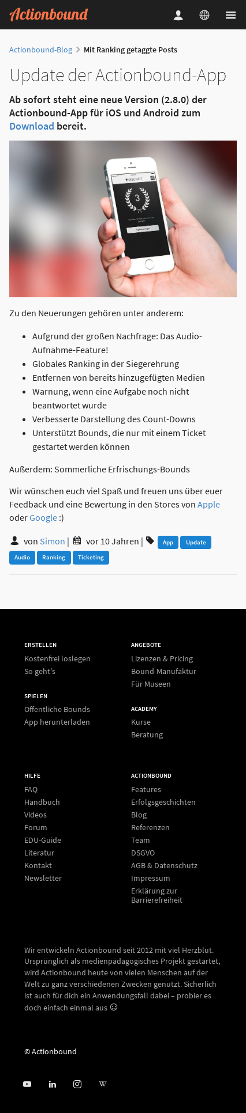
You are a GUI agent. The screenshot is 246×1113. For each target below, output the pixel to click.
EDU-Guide (42, 840)
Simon (52, 541)
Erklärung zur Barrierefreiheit (156, 894)
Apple (208, 504)
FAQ (31, 789)
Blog (139, 814)
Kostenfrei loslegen (57, 659)
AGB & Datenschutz (164, 865)
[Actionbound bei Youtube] (27, 1084)
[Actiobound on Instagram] (77, 1084)
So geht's (39, 671)
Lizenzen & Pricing (162, 659)
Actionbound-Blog (40, 50)
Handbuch (42, 802)
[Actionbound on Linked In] (52, 1084)
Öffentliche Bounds (57, 709)
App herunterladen (57, 721)
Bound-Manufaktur (163, 671)
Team (140, 840)
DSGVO (143, 852)
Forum (35, 827)
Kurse (141, 722)
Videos (35, 814)
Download (31, 125)
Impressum (150, 878)
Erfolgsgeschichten (163, 802)
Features (146, 789)
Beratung (147, 734)
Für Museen (151, 683)
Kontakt (38, 865)
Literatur (39, 852)
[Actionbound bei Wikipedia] (102, 1084)
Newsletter (43, 878)
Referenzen (150, 827)
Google (43, 517)
